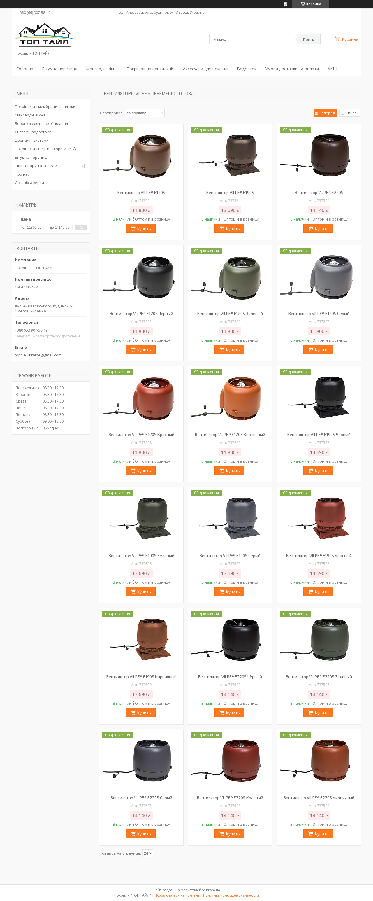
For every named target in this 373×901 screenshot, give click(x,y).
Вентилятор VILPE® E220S (319, 192)
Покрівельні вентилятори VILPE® (45, 148)
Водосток (246, 68)
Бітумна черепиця (59, 68)
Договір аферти (29, 182)
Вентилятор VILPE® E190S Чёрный (319, 434)
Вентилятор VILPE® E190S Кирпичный (141, 676)
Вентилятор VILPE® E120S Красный (141, 434)
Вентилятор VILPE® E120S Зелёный (230, 313)
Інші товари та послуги (36, 165)
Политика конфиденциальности (231, 895)
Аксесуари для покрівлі (205, 68)
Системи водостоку (33, 131)
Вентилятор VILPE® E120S (141, 192)
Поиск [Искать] (308, 39)
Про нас (22, 174)
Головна (24, 68)
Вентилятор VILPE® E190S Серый (230, 555)
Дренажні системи (32, 140)
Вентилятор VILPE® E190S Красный (319, 555)
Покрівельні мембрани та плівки (45, 106)
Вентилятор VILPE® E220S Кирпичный (319, 797)
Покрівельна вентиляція (150, 68)
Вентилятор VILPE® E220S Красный (230, 797)
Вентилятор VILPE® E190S (230, 192)
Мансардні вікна (102, 68)
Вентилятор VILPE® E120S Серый (318, 313)
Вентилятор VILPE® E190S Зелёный (141, 555)
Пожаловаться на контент (177, 895)
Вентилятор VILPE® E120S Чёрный (141, 313)
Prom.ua (213, 890)
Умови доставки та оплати (292, 68)
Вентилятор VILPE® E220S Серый (141, 797)
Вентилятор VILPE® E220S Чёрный (230, 676)
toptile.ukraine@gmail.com (38, 355)
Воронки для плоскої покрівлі (42, 123)
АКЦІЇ (333, 68)
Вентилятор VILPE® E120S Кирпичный (230, 434)
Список (352, 113)
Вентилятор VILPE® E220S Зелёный (319, 676)
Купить (144, 228)
